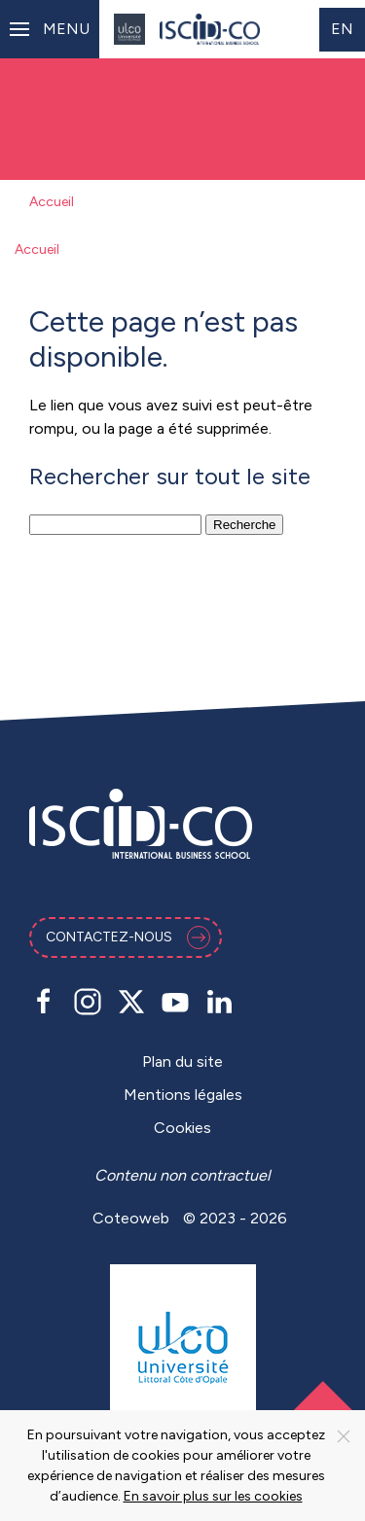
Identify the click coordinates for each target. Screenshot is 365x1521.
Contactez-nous (128, 937)
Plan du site (182, 1061)
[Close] (343, 1436)
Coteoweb (130, 1218)
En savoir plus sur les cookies (213, 1496)
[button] (49, 29)
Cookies (182, 1127)
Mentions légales (183, 1094)
